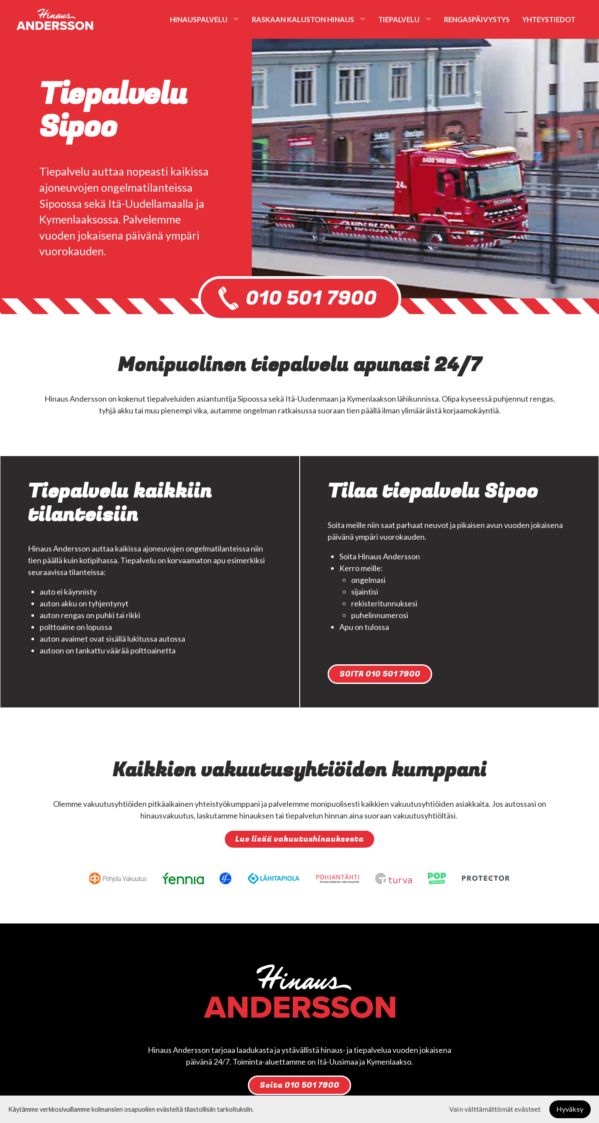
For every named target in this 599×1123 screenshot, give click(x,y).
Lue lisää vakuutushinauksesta (299, 839)
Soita (299, 1085)
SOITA (379, 674)
